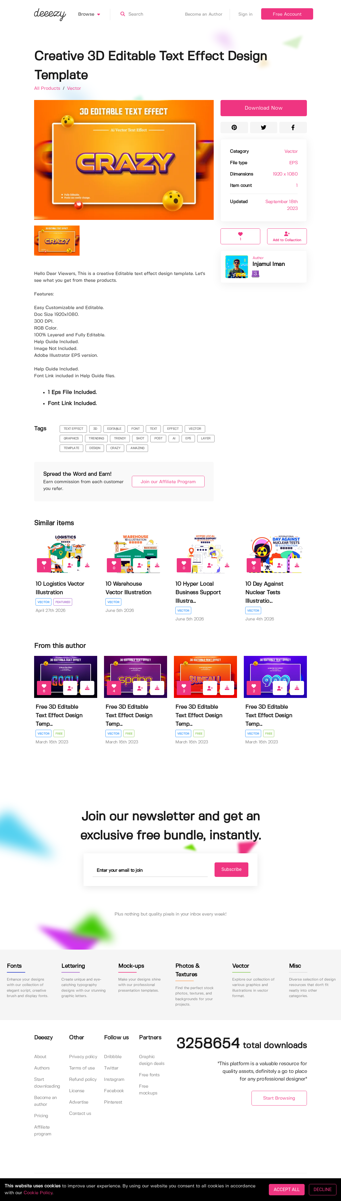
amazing (137, 448)
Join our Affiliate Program (165, 482)
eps (188, 438)
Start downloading (47, 1083)
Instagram (114, 1080)
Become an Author (207, 14)
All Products (48, 88)
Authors (42, 1068)
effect (172, 429)
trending (96, 438)
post (158, 438)
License (76, 1091)
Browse (94, 14)
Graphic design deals (151, 1060)
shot (140, 438)
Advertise (78, 1102)
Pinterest (113, 1102)
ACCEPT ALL (287, 1189)
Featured (63, 602)
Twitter (111, 1068)
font (135, 429)
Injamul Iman (268, 264)
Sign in (245, 14)
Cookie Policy (38, 1193)
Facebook (114, 1091)
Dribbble (112, 1057)
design (94, 448)
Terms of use (82, 1068)
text (153, 429)
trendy (120, 438)
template (71, 448)
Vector (74, 88)
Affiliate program (42, 1131)
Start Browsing (279, 1098)
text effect (73, 429)
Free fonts (149, 1075)
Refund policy (83, 1080)
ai (173, 438)
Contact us (80, 1114)
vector (195, 429)
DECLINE (323, 1189)
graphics (71, 438)
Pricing (41, 1116)
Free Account (287, 14)
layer (206, 438)
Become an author (45, 1101)
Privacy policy (83, 1057)
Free (59, 733)
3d (95, 429)
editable (114, 429)
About (40, 1057)
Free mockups (148, 1090)
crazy (115, 448)
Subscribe (228, 869)
